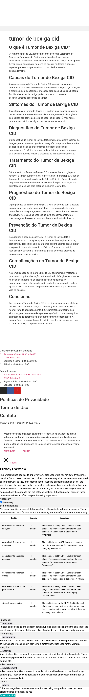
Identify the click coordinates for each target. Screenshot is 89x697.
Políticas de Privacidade (24, 399)
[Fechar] (6, 460)
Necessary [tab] (5, 499)
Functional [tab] (5, 620)
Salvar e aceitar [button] (7, 695)
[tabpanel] (44, 562)
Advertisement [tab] (7, 664)
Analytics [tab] (4, 647)
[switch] (1, 623)
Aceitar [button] (26, 451)
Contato (8, 415)
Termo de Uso (14, 407)
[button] (44, 28)
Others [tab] (3, 681)
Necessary (7, 502)
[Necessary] (1, 502)
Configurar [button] (9, 451)
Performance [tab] (6, 633)
